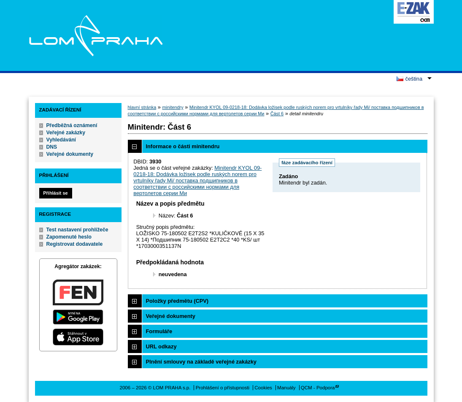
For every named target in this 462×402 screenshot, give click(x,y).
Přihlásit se (55, 193)
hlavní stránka (142, 107)
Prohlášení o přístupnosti (222, 387)
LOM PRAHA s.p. (95, 35)
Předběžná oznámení (71, 125)
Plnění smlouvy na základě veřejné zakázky (201, 362)
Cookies (263, 387)
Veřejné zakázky (66, 133)
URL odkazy (161, 346)
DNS (51, 147)
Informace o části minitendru (183, 146)
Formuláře (159, 331)
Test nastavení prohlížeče (77, 230)
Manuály (286, 387)
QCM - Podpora (318, 387)
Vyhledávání (61, 140)
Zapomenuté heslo (69, 237)
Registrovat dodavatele (74, 244)
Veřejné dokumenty (69, 154)
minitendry (172, 107)
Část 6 (277, 113)
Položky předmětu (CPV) (177, 301)
